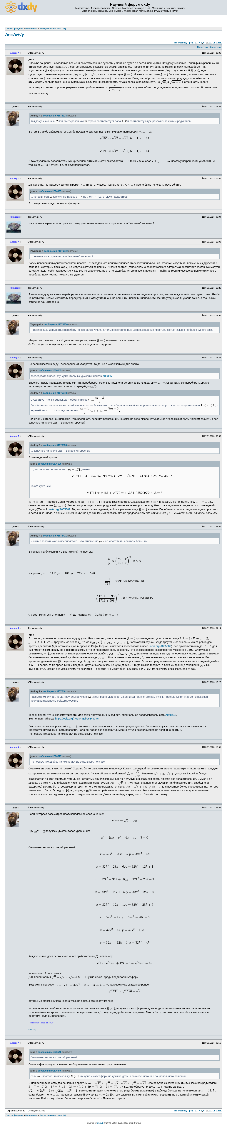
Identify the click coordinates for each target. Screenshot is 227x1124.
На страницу (180, 43)
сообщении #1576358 (55, 445)
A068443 (170, 714)
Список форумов (14, 1115)
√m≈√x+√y (14, 34)
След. (219, 43)
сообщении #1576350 (56, 324)
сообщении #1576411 (55, 535)
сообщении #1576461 (55, 691)
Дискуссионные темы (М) (53, 1115)
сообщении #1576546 (49, 1052)
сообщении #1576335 (49, 191)
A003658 (108, 376)
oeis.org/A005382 (59, 509)
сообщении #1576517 (49, 756)
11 (210, 43)
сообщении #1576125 (49, 464)
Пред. (190, 43)
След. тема (215, 47)
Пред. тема (202, 47)
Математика (31, 1115)
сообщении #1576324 (55, 115)
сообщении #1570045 (49, 370)
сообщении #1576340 (56, 251)
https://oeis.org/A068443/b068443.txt (77, 718)
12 (214, 43)
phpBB (100, 1123)
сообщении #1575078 (55, 393)
